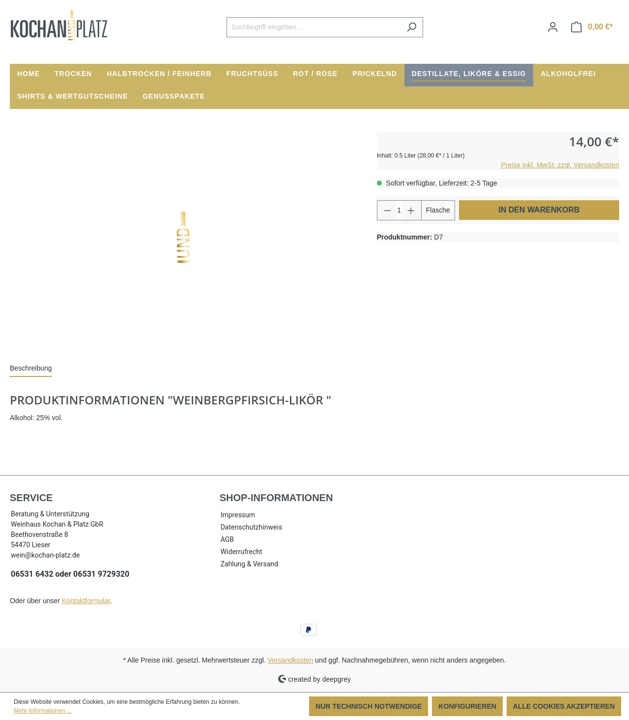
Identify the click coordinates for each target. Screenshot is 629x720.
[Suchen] (411, 27)
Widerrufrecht (241, 552)
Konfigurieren (467, 706)
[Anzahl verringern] (387, 210)
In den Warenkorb (538, 210)
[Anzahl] (399, 210)
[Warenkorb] (592, 27)
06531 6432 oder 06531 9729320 (70, 574)
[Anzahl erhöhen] (411, 210)
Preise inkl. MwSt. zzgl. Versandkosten (560, 165)
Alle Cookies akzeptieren (564, 706)
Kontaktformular (86, 601)
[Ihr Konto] (553, 27)
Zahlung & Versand (249, 564)
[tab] (31, 369)
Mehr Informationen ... (42, 710)
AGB (227, 539)
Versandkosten (291, 660)
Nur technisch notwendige (368, 706)
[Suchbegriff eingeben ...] (313, 27)
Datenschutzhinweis (251, 527)
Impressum (238, 515)
